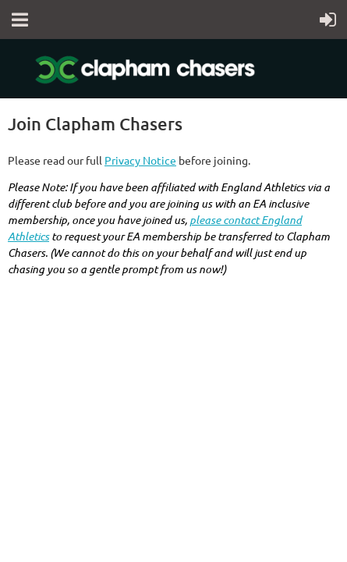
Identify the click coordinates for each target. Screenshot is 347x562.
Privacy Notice (140, 160)
